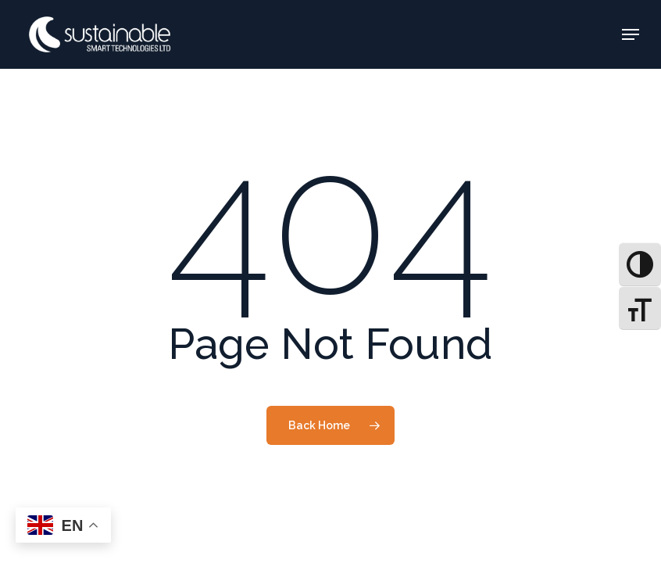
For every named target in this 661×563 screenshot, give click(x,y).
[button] (630, 34)
